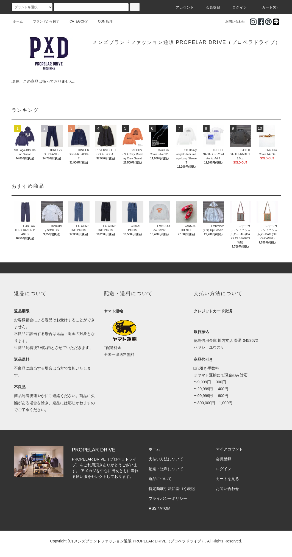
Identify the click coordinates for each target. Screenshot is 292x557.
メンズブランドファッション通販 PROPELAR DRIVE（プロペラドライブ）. (140, 541)
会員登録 (210, 7)
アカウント (181, 7)
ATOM (165, 508)
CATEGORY (75, 21)
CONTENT (102, 21)
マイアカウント (229, 449)
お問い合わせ (232, 21)
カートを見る (227, 478)
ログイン (236, 7)
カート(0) (266, 7)
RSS (153, 508)
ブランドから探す (42, 21)
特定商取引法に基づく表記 (172, 488)
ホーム (18, 21)
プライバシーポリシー (168, 498)
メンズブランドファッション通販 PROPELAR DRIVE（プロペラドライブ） (186, 42)
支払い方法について (166, 459)
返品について (160, 478)
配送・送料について (166, 469)
